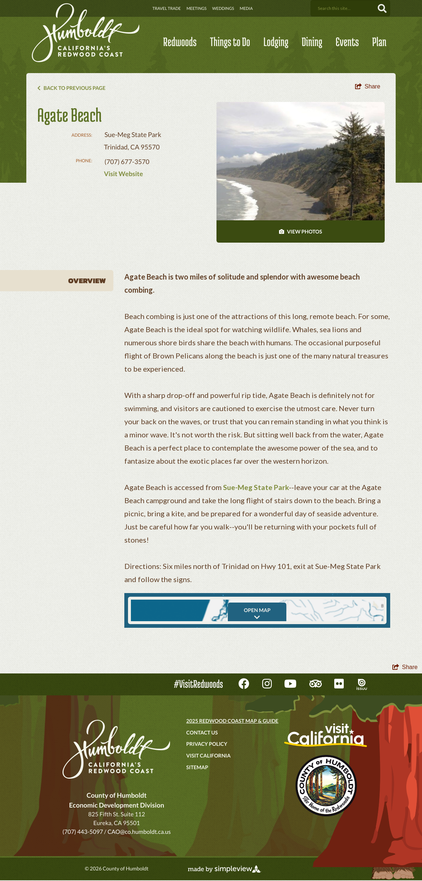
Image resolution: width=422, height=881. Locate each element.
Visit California (208, 756)
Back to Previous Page (71, 88)
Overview (87, 281)
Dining (312, 41)
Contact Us (202, 733)
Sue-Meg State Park (256, 488)
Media (246, 8)
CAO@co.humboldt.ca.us (139, 832)
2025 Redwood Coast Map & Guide (232, 721)
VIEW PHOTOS (300, 232)
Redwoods (179, 41)
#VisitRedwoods (198, 685)
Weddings (223, 8)
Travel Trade (166, 8)
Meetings (196, 8)
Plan (379, 41)
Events (347, 41)
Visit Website (124, 174)
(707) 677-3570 (127, 162)
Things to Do (230, 41)
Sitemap (197, 768)
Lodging (275, 41)
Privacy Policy (206, 745)
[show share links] (368, 87)
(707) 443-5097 (83, 832)
